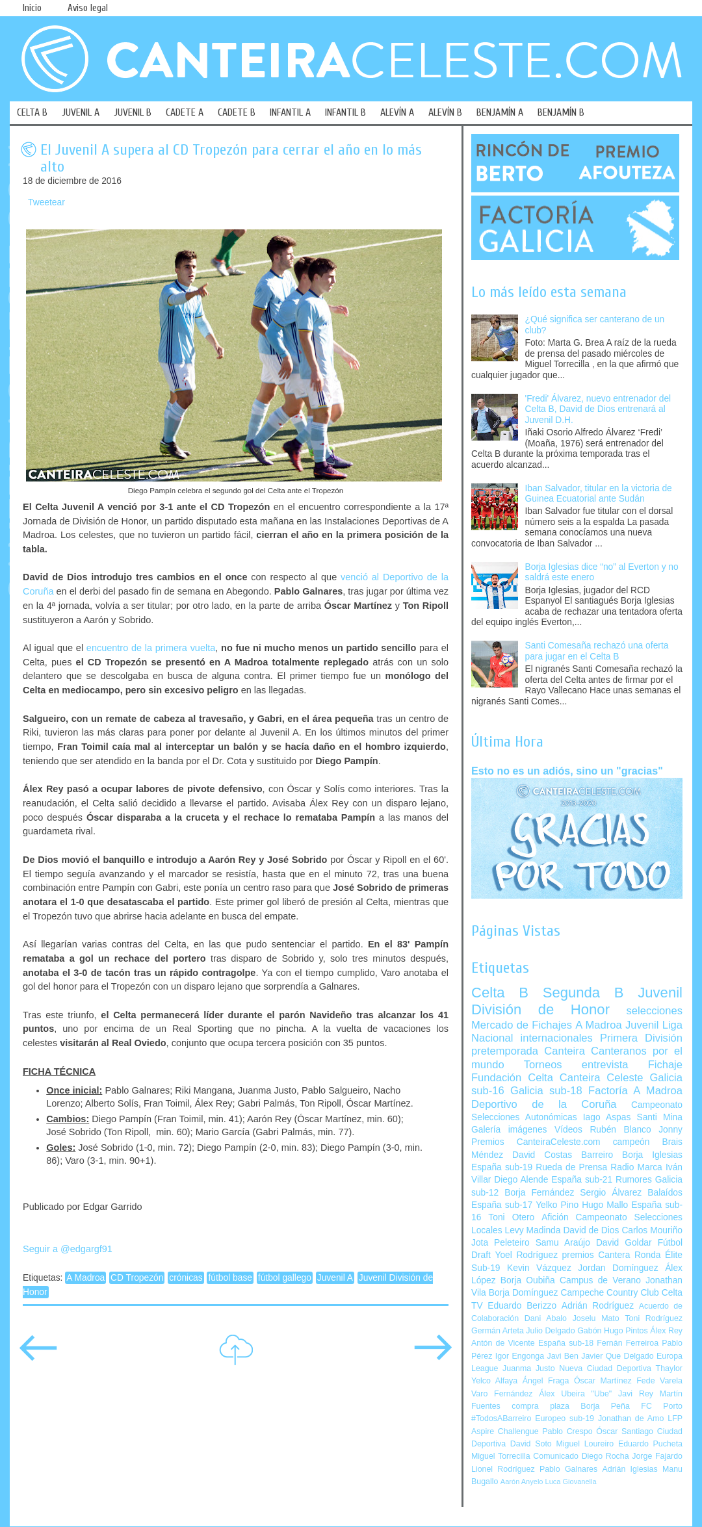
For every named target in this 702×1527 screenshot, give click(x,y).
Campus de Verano (600, 1280)
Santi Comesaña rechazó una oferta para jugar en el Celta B (597, 651)
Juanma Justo (528, 1368)
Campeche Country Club (609, 1293)
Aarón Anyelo (521, 1481)
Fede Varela (659, 1380)
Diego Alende (521, 1180)
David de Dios (591, 1230)
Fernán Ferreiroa (627, 1343)
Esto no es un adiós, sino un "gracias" (567, 770)
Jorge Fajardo (657, 1456)
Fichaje (665, 1065)
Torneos (543, 1065)
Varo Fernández (501, 1393)
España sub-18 (565, 1343)
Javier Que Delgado (617, 1356)
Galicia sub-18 (546, 1090)
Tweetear (46, 202)
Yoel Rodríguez (526, 1255)
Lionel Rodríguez (503, 1469)
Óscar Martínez (603, 1380)
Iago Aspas (607, 1117)
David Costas (542, 1155)
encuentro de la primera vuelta (150, 648)
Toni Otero (511, 1217)
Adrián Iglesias (630, 1469)
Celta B (499, 992)
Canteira (564, 1051)
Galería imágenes (509, 1130)
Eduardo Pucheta (650, 1443)
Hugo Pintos (626, 1330)
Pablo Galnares (568, 1469)
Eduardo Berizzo (522, 1306)
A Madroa (85, 1278)
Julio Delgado (550, 1330)
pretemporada (504, 1051)
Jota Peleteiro (500, 1243)
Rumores (634, 1180)
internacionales (557, 1038)
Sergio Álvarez (611, 1193)
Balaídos (664, 1193)
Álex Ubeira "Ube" (575, 1393)
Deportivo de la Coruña (544, 1104)
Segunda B (583, 992)
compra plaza (540, 1406)
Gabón (589, 1330)
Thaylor (669, 1368)
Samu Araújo (563, 1243)
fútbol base (230, 1278)
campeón (631, 1142)
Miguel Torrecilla (500, 1456)
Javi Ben (562, 1356)
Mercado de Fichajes (521, 1025)
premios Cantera (596, 1255)
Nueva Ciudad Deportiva (605, 1368)
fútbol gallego (284, 1278)
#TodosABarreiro (501, 1418)
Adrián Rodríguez (598, 1306)
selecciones (654, 1011)
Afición (554, 1217)
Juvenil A (335, 1278)
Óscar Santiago (624, 1431)
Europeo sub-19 (564, 1418)
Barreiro (597, 1155)
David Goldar (624, 1243)
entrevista (605, 1065)
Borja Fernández (539, 1193)
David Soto (531, 1443)
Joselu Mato (596, 1318)
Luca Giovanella (571, 1481)
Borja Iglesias (652, 1155)
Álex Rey (666, 1330)
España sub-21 (581, 1180)
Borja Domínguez (523, 1293)
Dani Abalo (546, 1318)
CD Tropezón (136, 1278)
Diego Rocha (605, 1456)
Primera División (641, 1038)
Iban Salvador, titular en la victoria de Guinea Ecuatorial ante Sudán (598, 493)
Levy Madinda (532, 1230)
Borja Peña (604, 1406)
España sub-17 (501, 1205)
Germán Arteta (497, 1330)
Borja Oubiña (527, 1280)
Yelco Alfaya (494, 1380)
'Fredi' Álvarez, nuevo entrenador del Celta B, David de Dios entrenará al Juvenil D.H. (598, 409)
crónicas (185, 1278)
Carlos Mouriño (651, 1230)
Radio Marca (636, 1167)
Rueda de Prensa (571, 1167)
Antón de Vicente (503, 1343)
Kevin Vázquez (539, 1268)
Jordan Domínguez (618, 1268)
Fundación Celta (512, 1077)
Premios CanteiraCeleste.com (536, 1142)
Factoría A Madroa (635, 1090)
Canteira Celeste (602, 1077)
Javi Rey (635, 1393)
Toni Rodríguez (653, 1318)
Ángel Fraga (546, 1380)
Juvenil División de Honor (576, 1001)
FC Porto (661, 1406)
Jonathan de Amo (631, 1418)
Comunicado (555, 1456)
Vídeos (568, 1130)
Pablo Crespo (567, 1431)
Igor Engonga (519, 1356)
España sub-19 (501, 1167)
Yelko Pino (557, 1205)
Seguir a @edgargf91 (67, 1249)
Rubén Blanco (620, 1130)
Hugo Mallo (605, 1205)
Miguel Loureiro (585, 1443)
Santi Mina (659, 1117)
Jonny (670, 1130)
